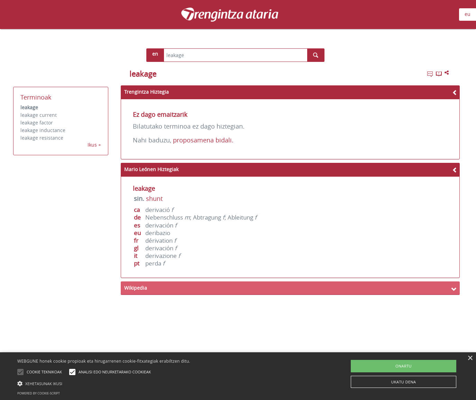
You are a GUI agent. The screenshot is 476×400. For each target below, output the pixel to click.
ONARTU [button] (403, 366)
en (155, 53)
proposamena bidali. (203, 140)
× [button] (470, 358)
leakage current (38, 115)
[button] (103, 383)
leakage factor (36, 122)
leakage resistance (41, 137)
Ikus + (94, 144)
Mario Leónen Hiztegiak (151, 169)
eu (467, 14)
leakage (29, 107)
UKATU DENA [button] (403, 381)
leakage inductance (42, 130)
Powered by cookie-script (38, 393)
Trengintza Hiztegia (146, 92)
